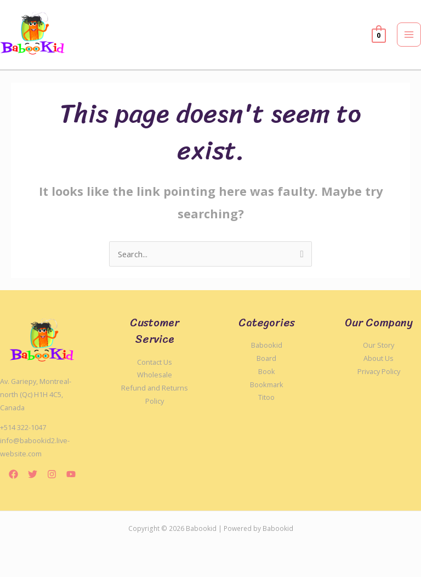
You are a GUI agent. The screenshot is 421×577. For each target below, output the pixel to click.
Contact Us (154, 362)
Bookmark (266, 384)
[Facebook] (13, 474)
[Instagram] (51, 474)
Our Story (378, 345)
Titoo (266, 397)
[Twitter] (32, 474)
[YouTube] (71, 474)
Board (266, 358)
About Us (378, 358)
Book (266, 371)
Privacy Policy (378, 371)
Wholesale (154, 375)
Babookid (266, 345)
